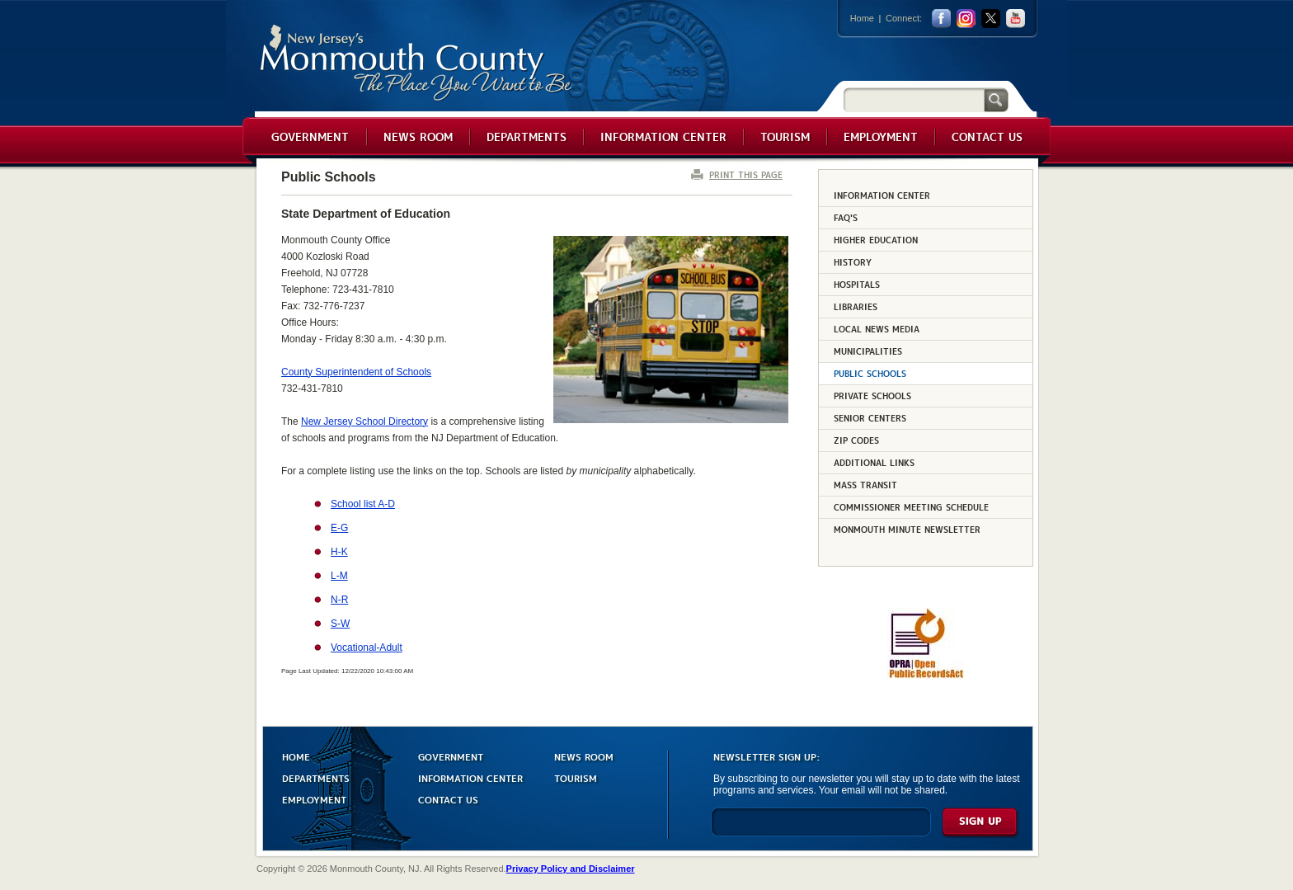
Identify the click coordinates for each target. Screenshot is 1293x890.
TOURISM (575, 777)
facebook (941, 18)
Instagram (966, 18)
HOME (296, 756)
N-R (339, 599)
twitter (990, 18)
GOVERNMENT (450, 756)
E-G (339, 528)
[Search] (914, 99)
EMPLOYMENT (314, 799)
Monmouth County (417, 63)
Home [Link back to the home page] (862, 18)
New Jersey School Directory (364, 421)
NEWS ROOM (584, 756)
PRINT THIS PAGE (746, 174)
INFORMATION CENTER (470, 777)
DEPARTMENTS (316, 777)
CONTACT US (448, 799)
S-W (340, 623)
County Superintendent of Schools (356, 372)
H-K (339, 552)
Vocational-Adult (366, 647)
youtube (1015, 18)
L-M (339, 576)
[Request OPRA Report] (925, 675)
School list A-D (363, 504)
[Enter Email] (821, 829)
